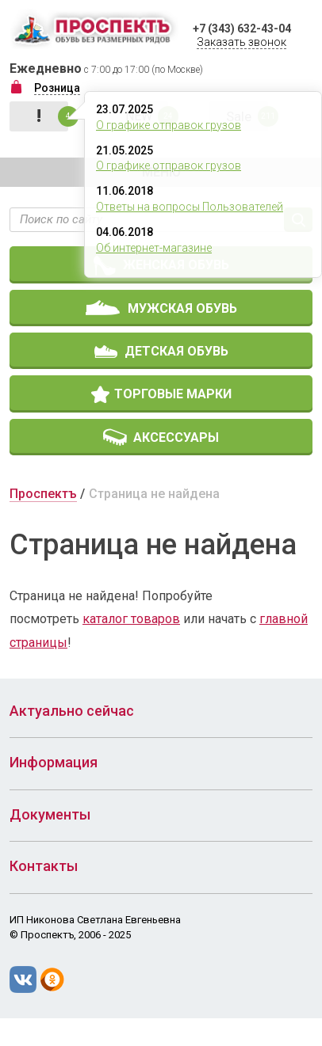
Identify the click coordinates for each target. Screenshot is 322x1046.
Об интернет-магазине (154, 248)
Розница (57, 88)
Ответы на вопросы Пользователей (189, 206)
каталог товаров (131, 618)
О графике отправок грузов (168, 125)
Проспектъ (43, 493)
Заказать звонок (241, 42)
